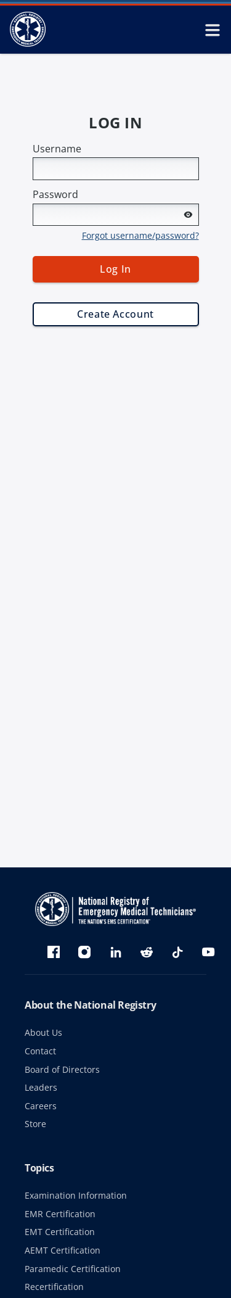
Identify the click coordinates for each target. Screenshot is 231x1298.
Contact (40, 1051)
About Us (43, 1032)
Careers (41, 1106)
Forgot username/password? (140, 235)
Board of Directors (62, 1069)
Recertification (54, 1286)
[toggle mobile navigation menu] (212, 29)
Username (57, 148)
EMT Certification (60, 1232)
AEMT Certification (62, 1250)
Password (55, 194)
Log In (115, 269)
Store (35, 1124)
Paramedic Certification (73, 1269)
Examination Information (76, 1195)
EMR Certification (60, 1214)
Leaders (41, 1087)
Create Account (115, 314)
